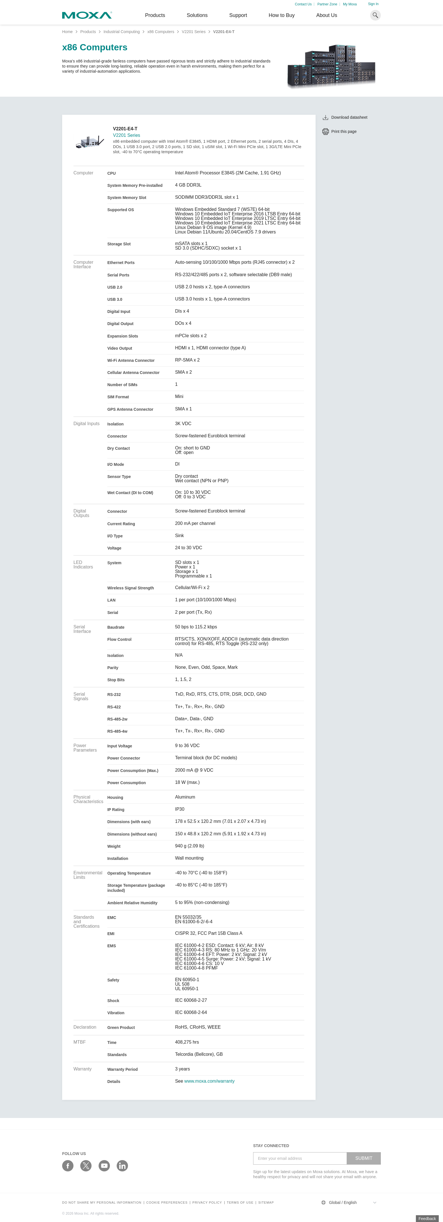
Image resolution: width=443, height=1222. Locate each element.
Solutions (197, 15)
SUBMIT (363, 1158)
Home (67, 31)
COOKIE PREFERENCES (167, 1202)
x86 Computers (160, 31)
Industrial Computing (121, 31)
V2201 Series (194, 31)
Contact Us (303, 4)
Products (88, 31)
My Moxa (350, 4)
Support (238, 15)
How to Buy (282, 15)
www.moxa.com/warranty (209, 1081)
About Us (326, 15)
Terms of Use (240, 1202)
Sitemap (266, 1202)
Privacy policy (207, 1202)
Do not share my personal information (102, 1202)
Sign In (373, 4)
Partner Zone (327, 4)
